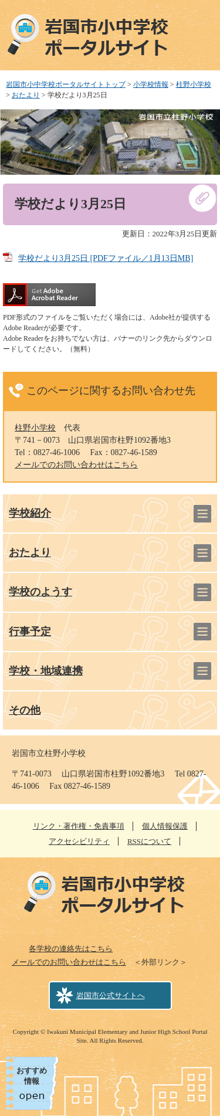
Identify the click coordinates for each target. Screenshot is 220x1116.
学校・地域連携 (46, 671)
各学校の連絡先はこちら (71, 948)
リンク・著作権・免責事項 (78, 826)
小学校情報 (150, 84)
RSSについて (149, 841)
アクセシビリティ (79, 841)
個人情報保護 (165, 826)
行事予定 (30, 631)
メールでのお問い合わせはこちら (76, 464)
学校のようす (40, 592)
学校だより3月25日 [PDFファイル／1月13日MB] (105, 258)
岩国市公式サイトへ (110, 995)
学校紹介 (30, 513)
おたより (26, 95)
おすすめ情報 (31, 1076)
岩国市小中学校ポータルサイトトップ (66, 84)
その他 (24, 710)
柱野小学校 (193, 84)
